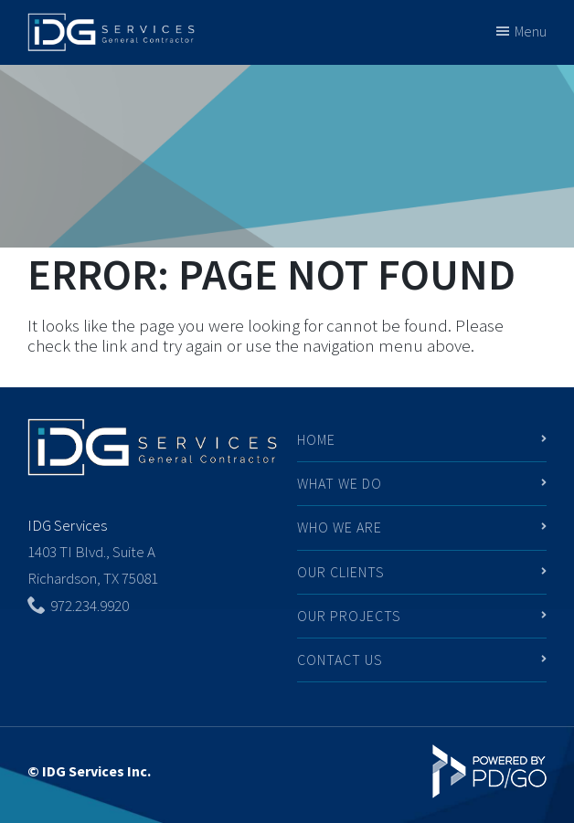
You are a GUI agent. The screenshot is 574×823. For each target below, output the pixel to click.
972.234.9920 (89, 606)
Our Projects (349, 616)
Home (316, 439)
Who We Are (339, 527)
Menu (531, 31)
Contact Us (340, 659)
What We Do (339, 483)
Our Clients (341, 572)
